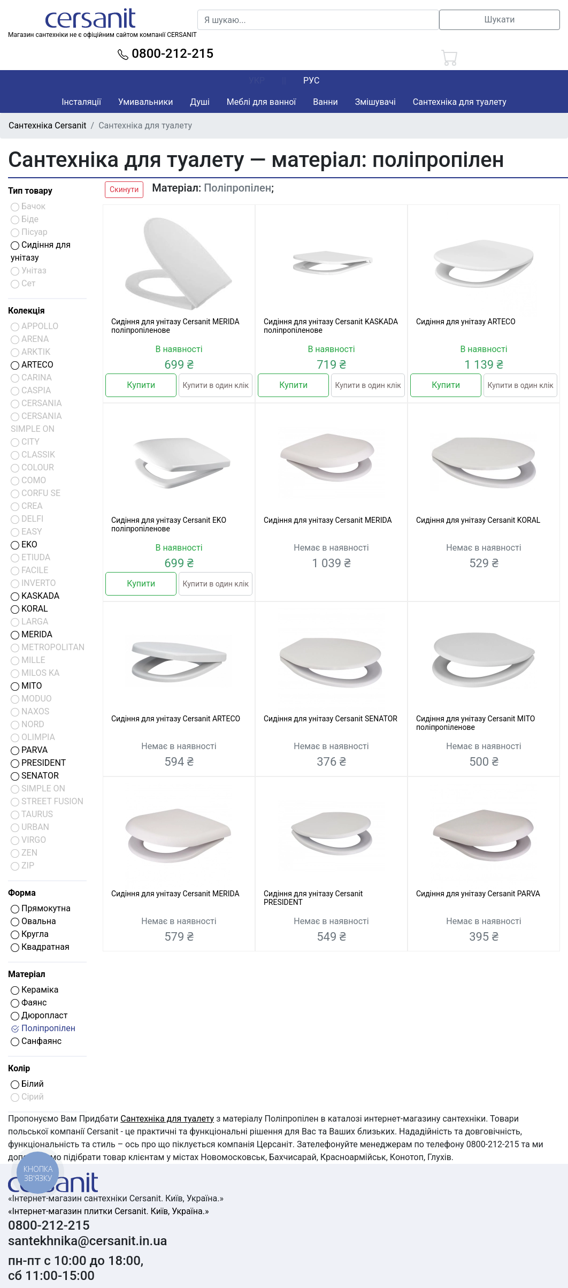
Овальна (33, 921)
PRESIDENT (38, 763)
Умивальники (145, 102)
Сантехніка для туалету (459, 102)
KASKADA (35, 596)
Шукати (500, 19)
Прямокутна (41, 908)
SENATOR (35, 776)
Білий (27, 1084)
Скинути (124, 189)
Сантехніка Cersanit (48, 125)
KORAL (29, 609)
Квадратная (40, 947)
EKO (24, 544)
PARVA (29, 750)
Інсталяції (81, 102)
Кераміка (34, 990)
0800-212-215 (165, 53)
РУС (311, 80)
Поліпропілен (43, 1028)
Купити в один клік (215, 385)
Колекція (26, 311)
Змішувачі (375, 102)
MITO (26, 686)
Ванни (325, 102)
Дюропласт (39, 1015)
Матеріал (26, 974)
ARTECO (32, 365)
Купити (141, 385)
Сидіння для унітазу (41, 251)
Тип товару (30, 191)
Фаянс (29, 1002)
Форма (22, 893)
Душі (199, 102)
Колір (19, 1068)
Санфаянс (36, 1041)
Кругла (30, 934)
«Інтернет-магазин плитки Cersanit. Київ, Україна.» (108, 1211)
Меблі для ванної (261, 102)
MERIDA (31, 634)
